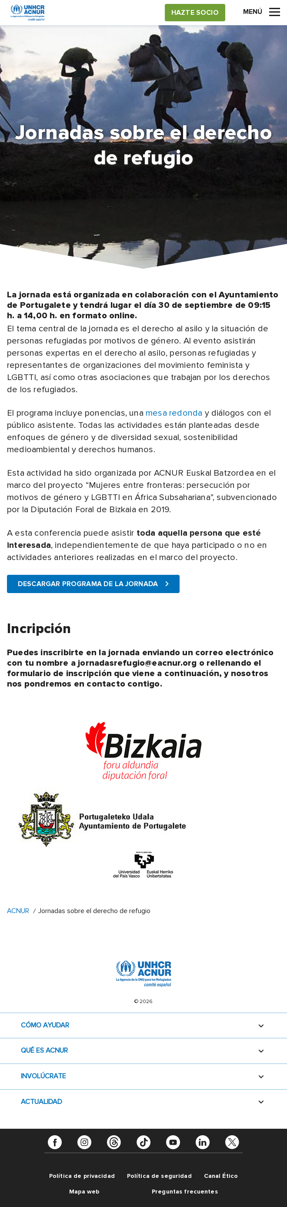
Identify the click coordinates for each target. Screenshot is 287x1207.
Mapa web (84, 1191)
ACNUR (18, 911)
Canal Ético (221, 1176)
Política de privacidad (82, 1176)
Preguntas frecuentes (185, 1191)
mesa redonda (174, 413)
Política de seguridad (159, 1176)
